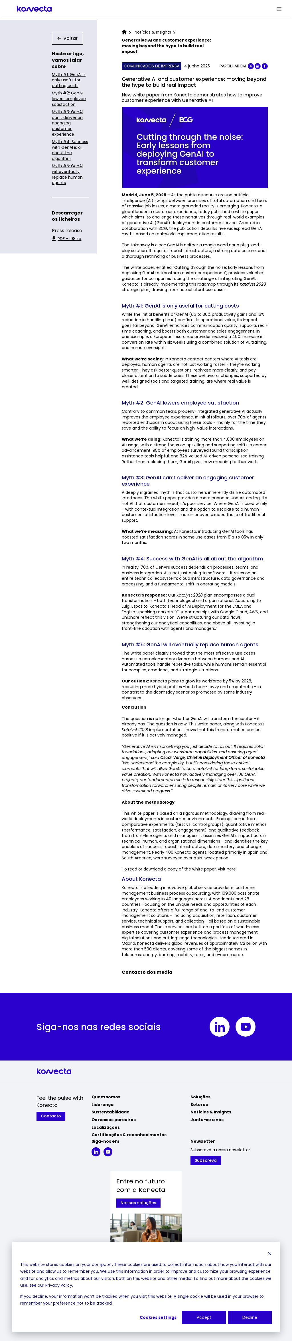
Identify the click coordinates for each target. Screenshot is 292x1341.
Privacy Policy (58, 1285)
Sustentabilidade (110, 1112)
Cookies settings (158, 1317)
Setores (199, 1104)
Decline (249, 1317)
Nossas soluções (138, 1203)
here (231, 869)
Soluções (200, 1097)
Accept (204, 1317)
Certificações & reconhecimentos (129, 1135)
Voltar (67, 38)
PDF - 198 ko (66, 239)
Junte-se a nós (207, 1120)
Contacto (51, 1116)
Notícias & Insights (210, 1112)
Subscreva (206, 1160)
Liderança (102, 1104)
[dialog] (146, 1287)
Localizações (106, 1127)
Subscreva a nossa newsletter (220, 1150)
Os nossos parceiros (114, 1120)
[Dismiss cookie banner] (270, 1253)
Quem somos (106, 1097)
